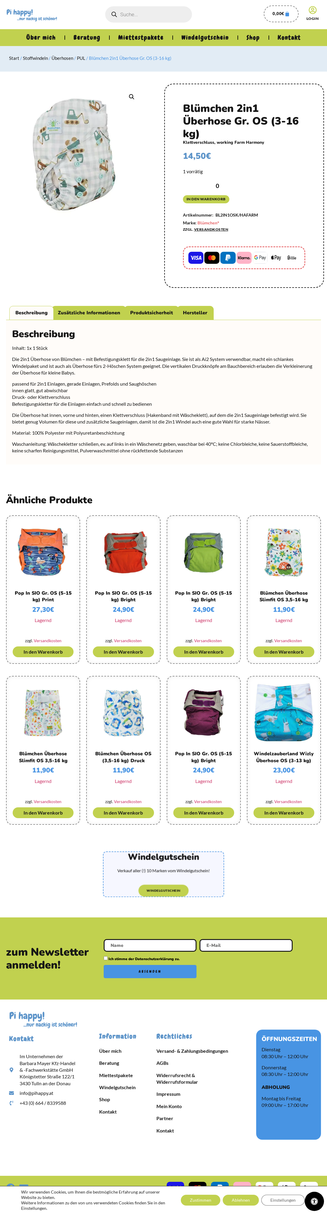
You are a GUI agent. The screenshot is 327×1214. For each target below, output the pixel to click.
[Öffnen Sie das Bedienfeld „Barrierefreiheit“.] (314, 1201)
